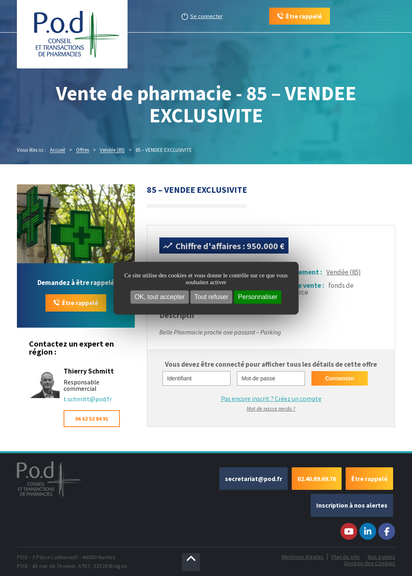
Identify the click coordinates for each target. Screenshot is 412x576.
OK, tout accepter (160, 296)
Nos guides (381, 556)
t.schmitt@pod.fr (88, 399)
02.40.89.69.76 (316, 479)
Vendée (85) (343, 272)
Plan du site (346, 556)
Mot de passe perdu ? (271, 408)
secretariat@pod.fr (253, 479)
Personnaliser (258, 296)
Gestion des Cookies (369, 563)
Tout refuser (211, 296)
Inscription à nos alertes (351, 505)
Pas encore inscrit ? (271, 398)
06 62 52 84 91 (91, 418)
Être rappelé (80, 303)
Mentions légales (302, 556)
